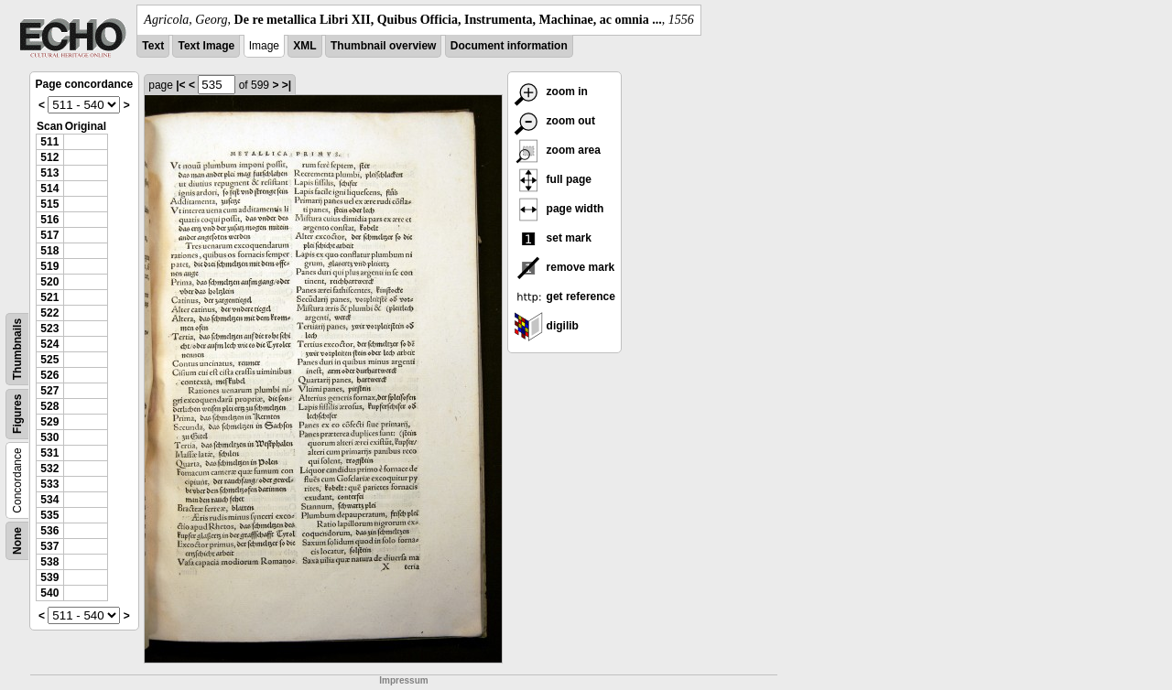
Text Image (206, 45)
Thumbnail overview (383, 45)
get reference (564, 296)
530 (49, 437)
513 (49, 173)
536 (49, 530)
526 (49, 375)
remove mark (564, 267)
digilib (546, 325)
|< (180, 85)
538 (49, 561)
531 (49, 453)
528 (49, 406)
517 (49, 235)
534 (49, 499)
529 (49, 421)
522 (49, 313)
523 (49, 328)
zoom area (557, 150)
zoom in (551, 91)
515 (49, 204)
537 (49, 546)
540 (49, 593)
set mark (552, 238)
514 (49, 188)
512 (49, 157)
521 (49, 297)
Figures (17, 414)
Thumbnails (17, 349)
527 (49, 390)
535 (49, 515)
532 (49, 468)
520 (49, 281)
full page (552, 179)
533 (49, 484)
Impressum (403, 680)
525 (49, 359)
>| (286, 85)
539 (49, 577)
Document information (509, 45)
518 (49, 250)
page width (558, 208)
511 (49, 141)
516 (49, 219)
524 (49, 344)
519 (49, 266)
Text (153, 45)
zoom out (554, 120)
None (17, 541)
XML (304, 45)
